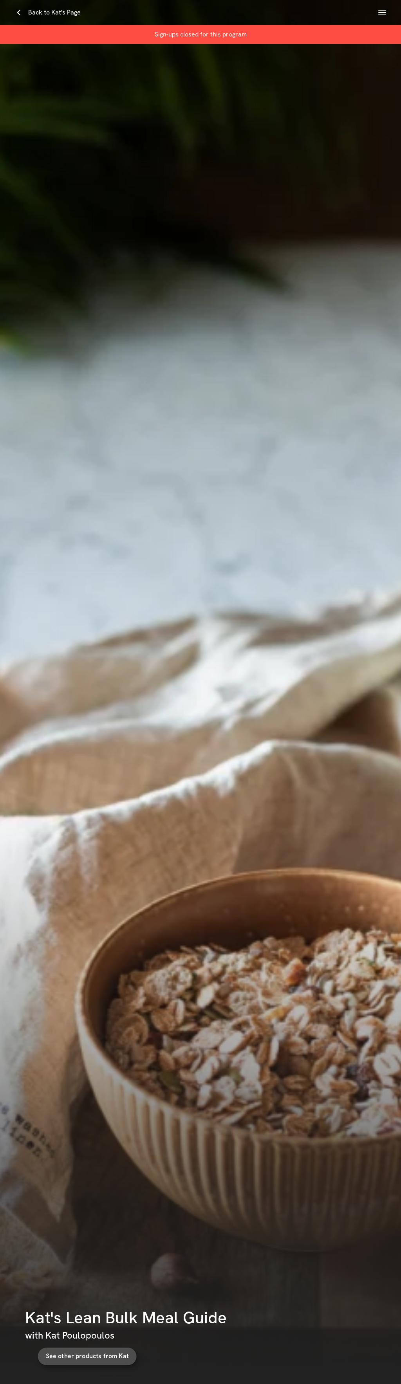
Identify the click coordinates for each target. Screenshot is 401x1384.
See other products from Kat (85, 1356)
